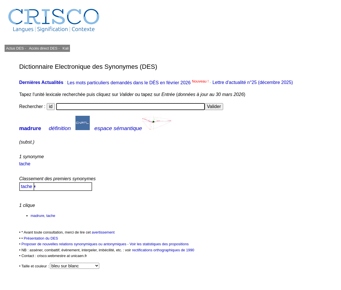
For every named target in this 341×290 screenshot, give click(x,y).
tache (24, 163)
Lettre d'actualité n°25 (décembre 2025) (253, 82)
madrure (30, 128)
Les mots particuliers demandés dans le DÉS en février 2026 (138, 82)
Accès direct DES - (44, 48)
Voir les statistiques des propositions (159, 244)
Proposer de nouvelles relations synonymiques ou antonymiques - (76, 244)
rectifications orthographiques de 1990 (163, 250)
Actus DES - (16, 48)
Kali (66, 48)
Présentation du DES (41, 238)
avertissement (103, 232)
